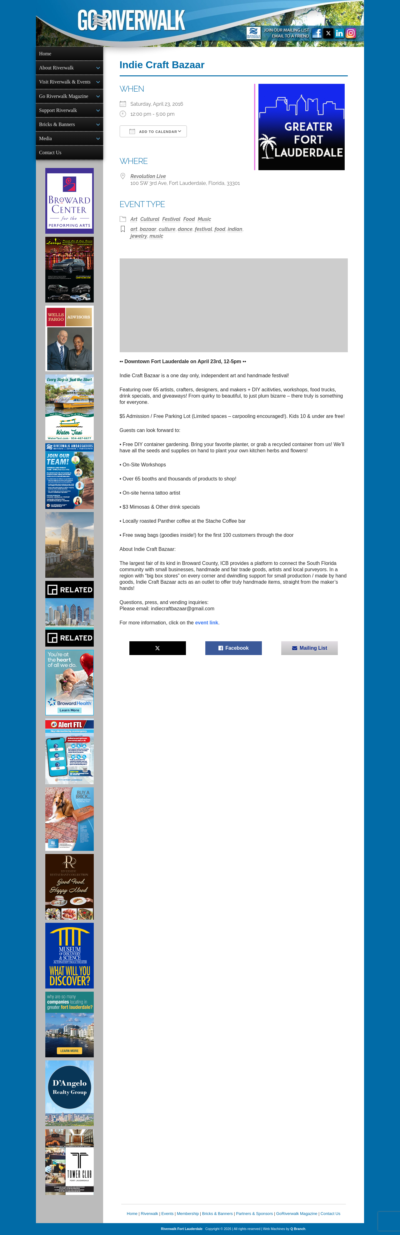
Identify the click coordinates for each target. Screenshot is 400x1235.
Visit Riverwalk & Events (65, 81)
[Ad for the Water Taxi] (69, 407)
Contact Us (50, 152)
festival (203, 229)
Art (134, 219)
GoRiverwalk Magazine (297, 1213)
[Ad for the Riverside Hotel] (69, 886)
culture (167, 229)
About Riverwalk (56, 67)
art (134, 229)
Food (189, 219)
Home (45, 53)
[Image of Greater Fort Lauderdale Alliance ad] (69, 1024)
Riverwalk (149, 1213)
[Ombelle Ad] (69, 545)
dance (185, 229)
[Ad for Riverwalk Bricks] (69, 819)
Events (167, 1213)
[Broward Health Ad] (69, 682)
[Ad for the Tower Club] (69, 1162)
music (156, 236)
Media (45, 138)
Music (204, 219)
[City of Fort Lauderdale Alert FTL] (69, 751)
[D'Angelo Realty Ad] (69, 1093)
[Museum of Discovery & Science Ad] (69, 955)
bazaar (148, 229)
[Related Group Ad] (69, 613)
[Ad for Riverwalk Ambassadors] (69, 476)
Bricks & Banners (57, 124)
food (220, 229)
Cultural (149, 219)
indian (235, 229)
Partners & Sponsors (254, 1213)
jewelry (139, 236)
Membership (188, 1213)
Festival (171, 219)
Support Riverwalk (58, 110)
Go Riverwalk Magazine (63, 96)
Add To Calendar (153, 131)
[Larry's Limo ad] (69, 269)
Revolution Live (148, 176)
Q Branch (297, 1229)
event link (206, 622)
